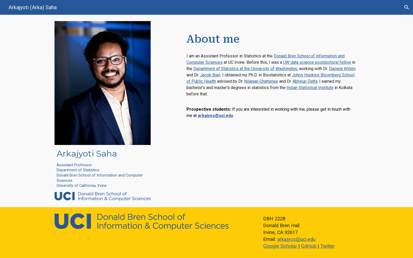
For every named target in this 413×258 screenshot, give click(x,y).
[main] (103, 168)
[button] (406, 7)
